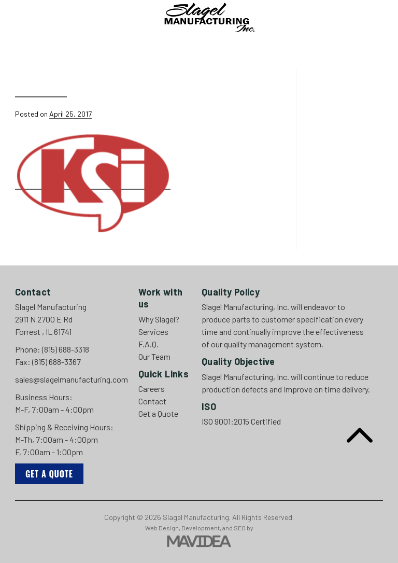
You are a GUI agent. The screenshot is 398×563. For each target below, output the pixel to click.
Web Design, (162, 527)
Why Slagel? (108, 43)
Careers (328, 43)
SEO (240, 527)
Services (161, 43)
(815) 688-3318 (65, 349)
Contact (284, 43)
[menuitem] (63, 43)
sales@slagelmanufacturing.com (71, 379)
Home (63, 43)
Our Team (238, 43)
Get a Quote (49, 474)
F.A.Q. (199, 43)
